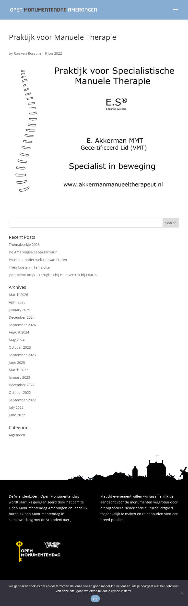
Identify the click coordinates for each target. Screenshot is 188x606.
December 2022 (22, 385)
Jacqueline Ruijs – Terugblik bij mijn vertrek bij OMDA (53, 274)
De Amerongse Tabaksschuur (33, 252)
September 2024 (22, 325)
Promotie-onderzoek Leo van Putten (38, 259)
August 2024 (19, 332)
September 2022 (22, 400)
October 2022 (20, 392)
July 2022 (16, 407)
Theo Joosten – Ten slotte (29, 267)
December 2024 (22, 317)
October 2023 (20, 347)
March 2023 (18, 369)
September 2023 (22, 355)
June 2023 (17, 362)
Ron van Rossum (27, 53)
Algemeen (17, 435)
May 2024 (16, 339)
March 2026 (18, 294)
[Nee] (181, 593)
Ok (95, 599)
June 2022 (17, 415)
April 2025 (17, 302)
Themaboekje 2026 (24, 244)
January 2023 (19, 377)
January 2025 (19, 309)
